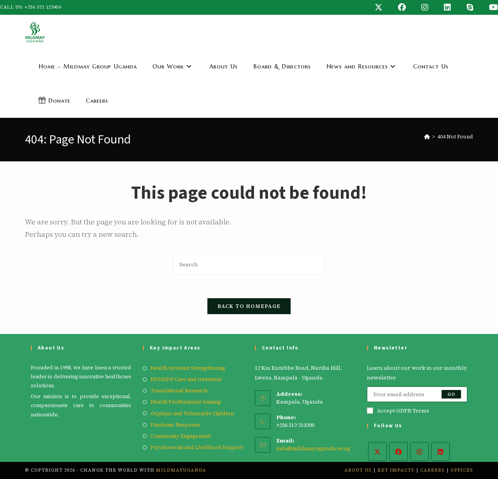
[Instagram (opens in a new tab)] (425, 7)
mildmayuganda (181, 470)
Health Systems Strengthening (188, 368)
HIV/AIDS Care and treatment (186, 379)
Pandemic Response (175, 424)
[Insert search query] (249, 264)
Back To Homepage (249, 306)
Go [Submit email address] (451, 394)
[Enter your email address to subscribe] (417, 394)
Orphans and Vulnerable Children (192, 413)
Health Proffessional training (186, 402)
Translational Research (179, 390)
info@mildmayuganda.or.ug (313, 448)
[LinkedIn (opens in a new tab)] (447, 7)
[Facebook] (398, 451)
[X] (377, 451)
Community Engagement (181, 436)
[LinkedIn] (440, 451)
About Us (358, 470)
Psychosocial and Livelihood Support (197, 447)
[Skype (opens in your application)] (470, 7)
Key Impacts (395, 470)
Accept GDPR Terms (398, 410)
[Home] (427, 136)
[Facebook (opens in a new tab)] (402, 7)
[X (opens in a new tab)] (378, 7)
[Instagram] (419, 451)
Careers (432, 470)
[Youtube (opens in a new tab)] (489, 7)
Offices (462, 470)
